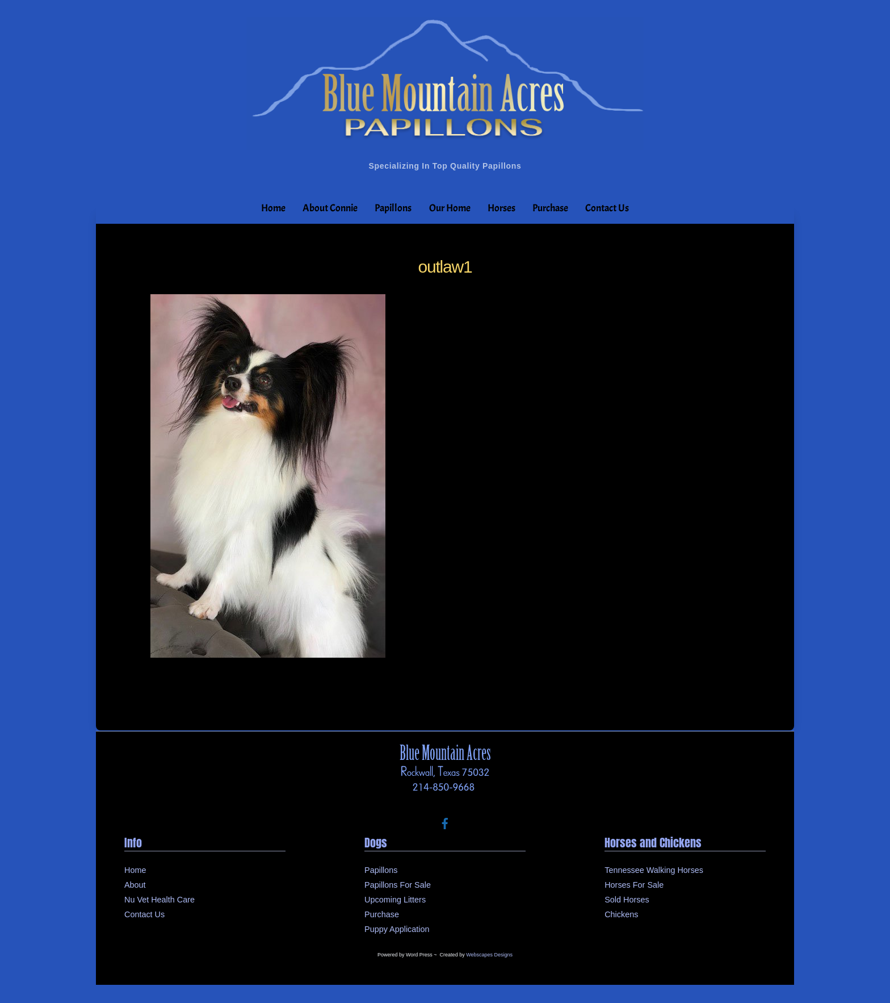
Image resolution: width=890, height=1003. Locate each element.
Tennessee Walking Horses (653, 870)
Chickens (621, 914)
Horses (501, 208)
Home (273, 208)
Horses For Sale (634, 884)
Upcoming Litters (395, 899)
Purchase (550, 208)
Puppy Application (396, 929)
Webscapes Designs (489, 955)
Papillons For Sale (397, 884)
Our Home (450, 208)
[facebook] (445, 822)
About (135, 884)
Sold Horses (626, 899)
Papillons (393, 208)
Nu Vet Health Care (159, 899)
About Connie (330, 208)
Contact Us (607, 208)
